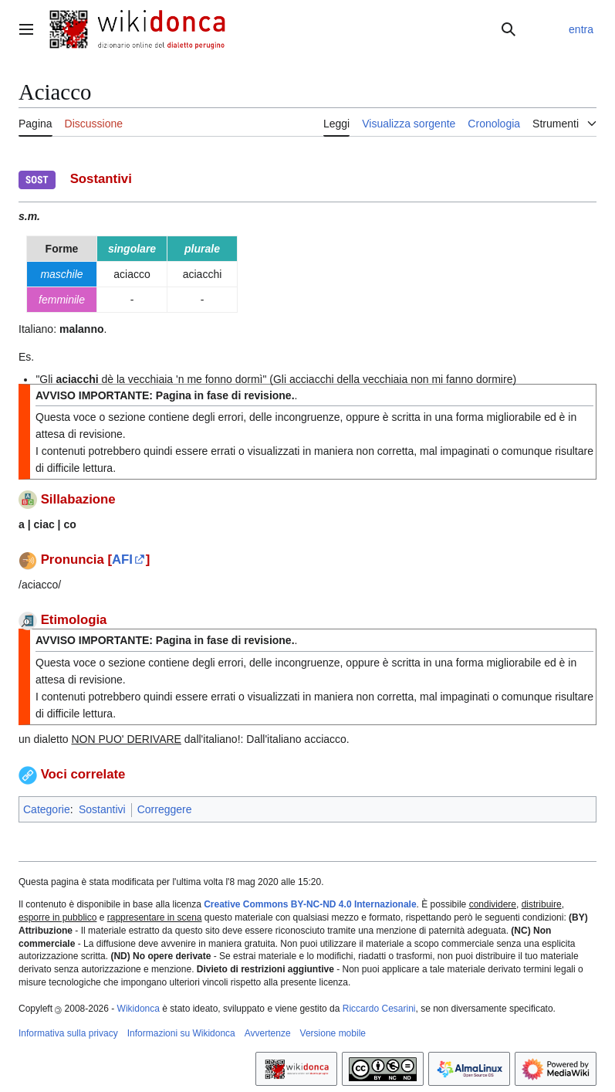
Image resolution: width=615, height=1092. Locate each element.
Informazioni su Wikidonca (181, 1033)
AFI (122, 559)
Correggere (164, 809)
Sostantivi (102, 809)
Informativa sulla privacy (68, 1033)
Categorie (46, 809)
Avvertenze (268, 1033)
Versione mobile (333, 1033)
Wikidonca (138, 1008)
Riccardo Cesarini (379, 1008)
